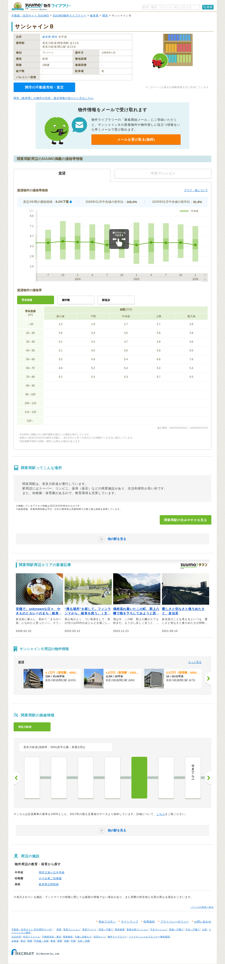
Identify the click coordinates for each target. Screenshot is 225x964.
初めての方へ (107, 921)
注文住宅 (16, 936)
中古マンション (158, 929)
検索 (209, 7)
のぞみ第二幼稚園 (50, 878)
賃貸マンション (71, 929)
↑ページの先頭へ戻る (202, 907)
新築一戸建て (176, 929)
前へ (17, 778)
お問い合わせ (202, 921)
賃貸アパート (89, 929)
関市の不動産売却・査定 (44, 87)
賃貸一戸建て (106, 929)
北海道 (15, 941)
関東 (29, 941)
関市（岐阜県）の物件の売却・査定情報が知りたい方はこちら (54, 98)
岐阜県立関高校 (49, 884)
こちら (160, 814)
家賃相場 (120, 929)
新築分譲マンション (137, 929)
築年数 (66, 300)
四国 (66, 941)
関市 (105, 15)
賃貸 (58, 929)
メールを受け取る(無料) (136, 139)
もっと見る (194, 662)
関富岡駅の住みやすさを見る (185, 520)
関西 (59, 941)
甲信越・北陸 (41, 941)
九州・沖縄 (84, 941)
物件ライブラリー (117, 936)
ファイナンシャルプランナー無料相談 (149, 936)
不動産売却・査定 (51, 936)
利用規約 (149, 921)
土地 (204, 929)
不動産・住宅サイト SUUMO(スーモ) (32, 929)
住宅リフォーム (31, 936)
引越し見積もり (83, 936)
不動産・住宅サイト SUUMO (30, 15)
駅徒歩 (106, 300)
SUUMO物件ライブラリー (70, 15)
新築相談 (68, 936)
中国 (73, 941)
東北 (23, 941)
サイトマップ (129, 921)
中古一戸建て (192, 929)
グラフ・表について (196, 190)
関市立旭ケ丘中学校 (52, 872)
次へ (208, 778)
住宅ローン (100, 936)
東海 (53, 941)
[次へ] (208, 678)
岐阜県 (94, 15)
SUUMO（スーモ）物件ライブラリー (41, 6)
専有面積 (27, 300)
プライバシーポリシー (174, 921)
